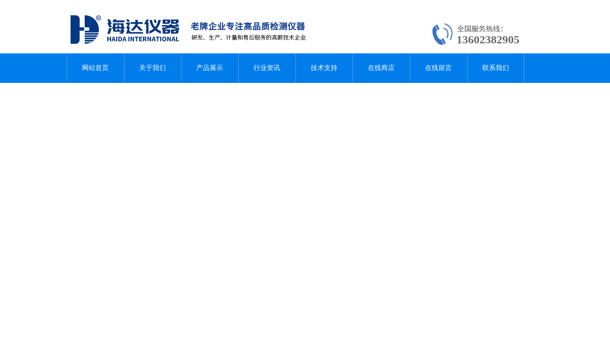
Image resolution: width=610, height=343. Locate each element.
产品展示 (209, 67)
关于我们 (152, 67)
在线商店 (381, 67)
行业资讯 (267, 67)
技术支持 (324, 67)
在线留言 (438, 67)
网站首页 (95, 67)
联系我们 (495, 67)
